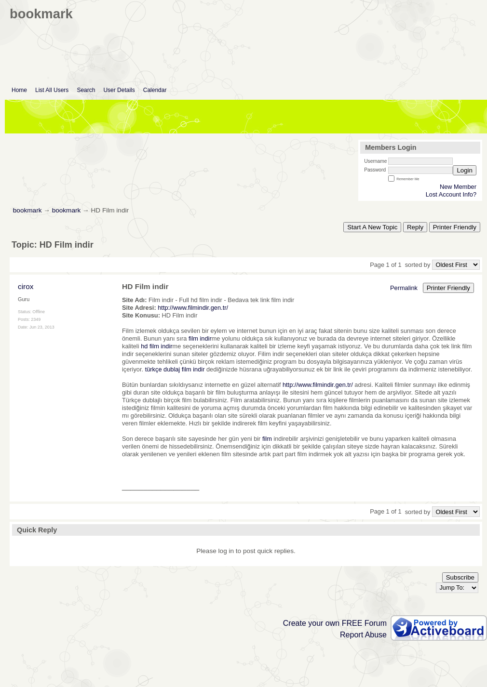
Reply (415, 227)
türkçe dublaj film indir (175, 369)
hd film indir (156, 346)
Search (86, 90)
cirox (25, 286)
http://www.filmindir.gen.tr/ (193, 307)
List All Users (51, 90)
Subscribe (460, 577)
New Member (458, 186)
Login (465, 170)
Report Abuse (363, 635)
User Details (119, 90)
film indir (200, 338)
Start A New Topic (372, 227)
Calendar (155, 90)
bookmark (27, 210)
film (267, 438)
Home (19, 90)
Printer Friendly (454, 227)
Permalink (404, 287)
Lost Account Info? (451, 194)
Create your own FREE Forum (335, 623)
